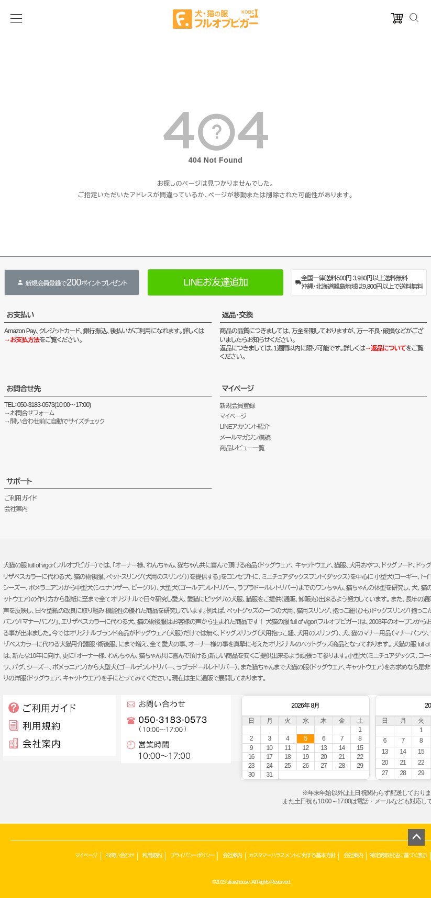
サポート (19, 481)
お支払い (20, 315)
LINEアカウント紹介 (245, 426)
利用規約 (152, 855)
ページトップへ (416, 837)
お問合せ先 (23, 388)
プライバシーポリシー (192, 855)
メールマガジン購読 (245, 437)
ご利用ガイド (20, 498)
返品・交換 (237, 315)
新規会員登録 (237, 406)
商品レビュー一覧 (242, 448)
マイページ (238, 388)
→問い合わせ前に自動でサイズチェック (54, 421)
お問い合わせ (119, 855)
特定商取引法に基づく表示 (398, 855)
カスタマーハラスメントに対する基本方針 (292, 855)
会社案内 (16, 509)
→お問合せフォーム (29, 413)
